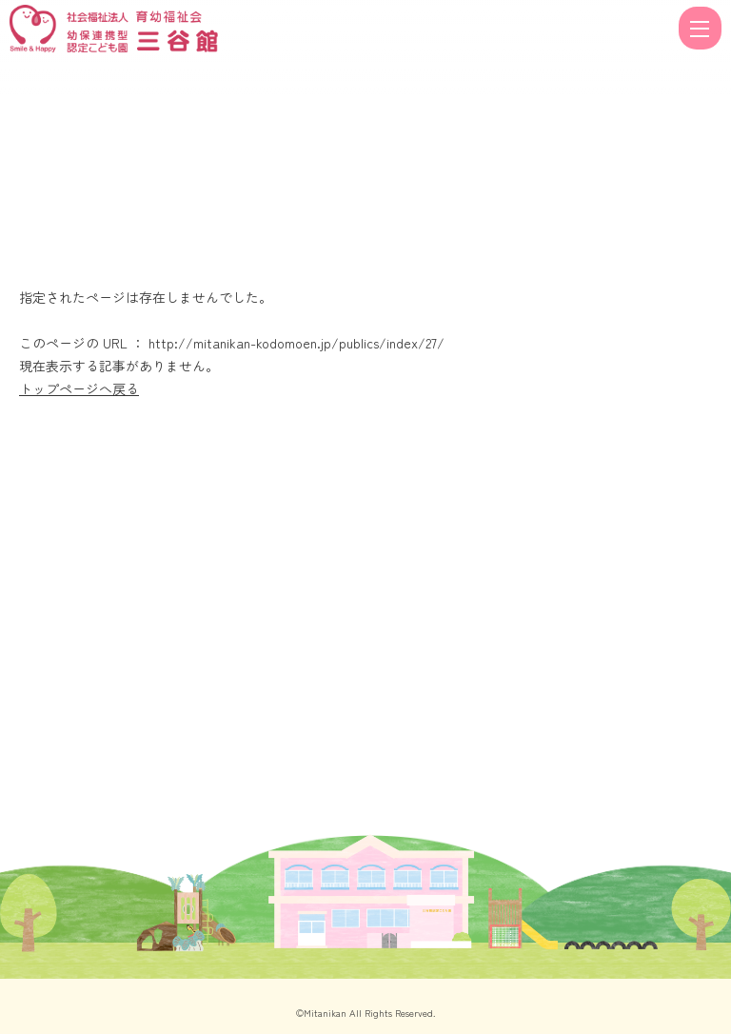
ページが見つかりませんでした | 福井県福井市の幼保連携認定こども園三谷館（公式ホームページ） (342, 28)
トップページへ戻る (79, 388)
